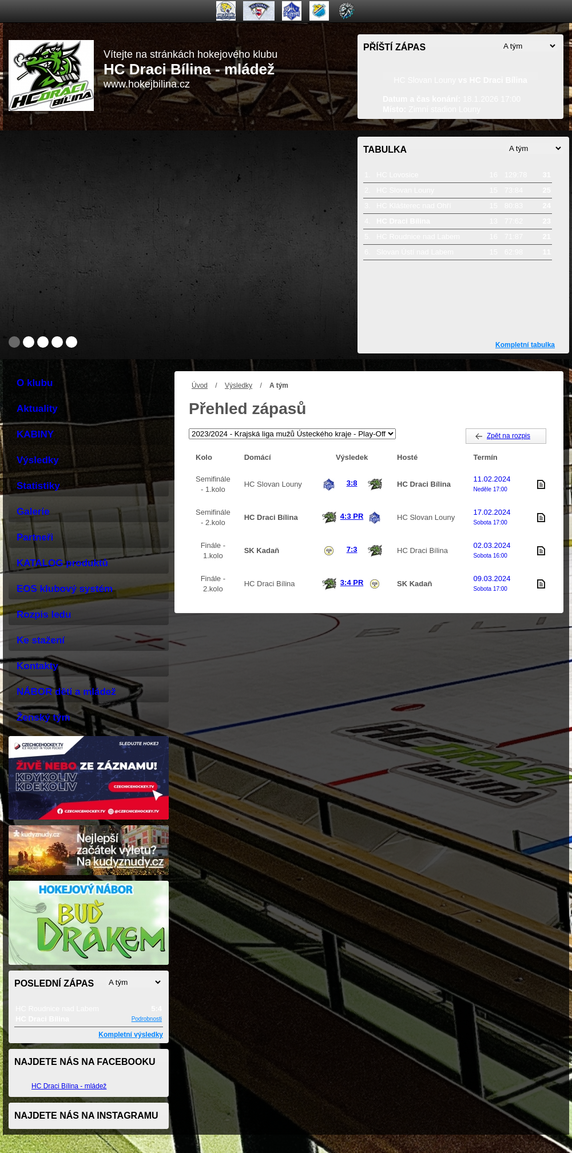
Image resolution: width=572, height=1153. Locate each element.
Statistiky (38, 485)
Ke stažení (41, 640)
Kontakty (37, 666)
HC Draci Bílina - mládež (68, 1086)
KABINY (35, 434)
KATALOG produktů (62, 563)
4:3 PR (351, 516)
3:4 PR (351, 582)
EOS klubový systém (65, 588)
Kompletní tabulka (525, 345)
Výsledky (238, 385)
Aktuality (37, 408)
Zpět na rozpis (508, 436)
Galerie (33, 511)
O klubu (35, 382)
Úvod (200, 385)
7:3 (352, 549)
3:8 (352, 483)
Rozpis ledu (44, 614)
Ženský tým (43, 717)
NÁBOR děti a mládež (66, 691)
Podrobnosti (147, 1019)
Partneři (35, 537)
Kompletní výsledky (130, 1035)
